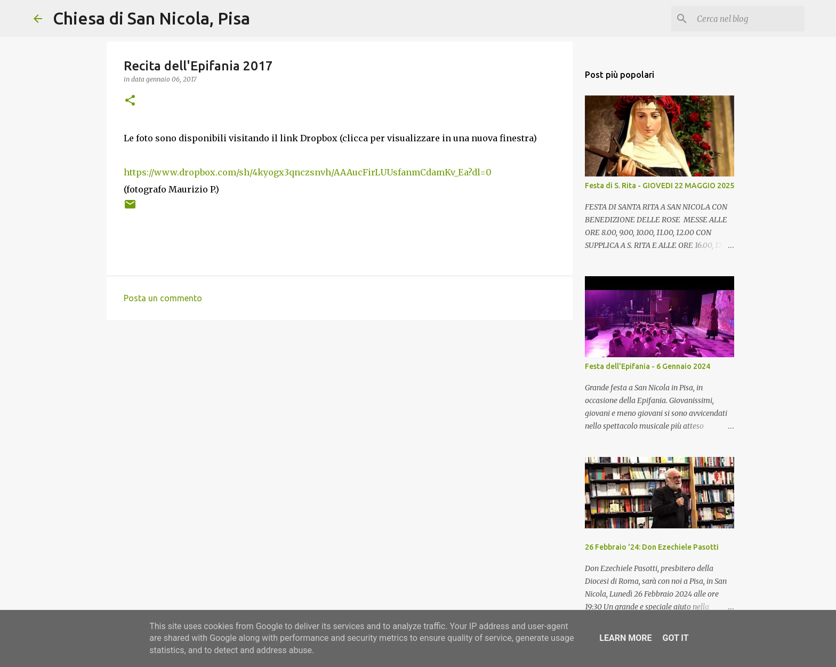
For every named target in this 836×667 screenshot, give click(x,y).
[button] (130, 101)
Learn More (625, 638)
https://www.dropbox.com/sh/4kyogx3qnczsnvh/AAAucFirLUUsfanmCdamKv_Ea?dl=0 (308, 172)
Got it (675, 638)
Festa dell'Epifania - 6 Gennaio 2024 (647, 366)
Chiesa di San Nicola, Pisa (151, 18)
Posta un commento (163, 298)
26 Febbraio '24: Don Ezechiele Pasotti (652, 547)
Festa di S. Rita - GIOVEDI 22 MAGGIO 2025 (659, 185)
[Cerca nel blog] (749, 18)
